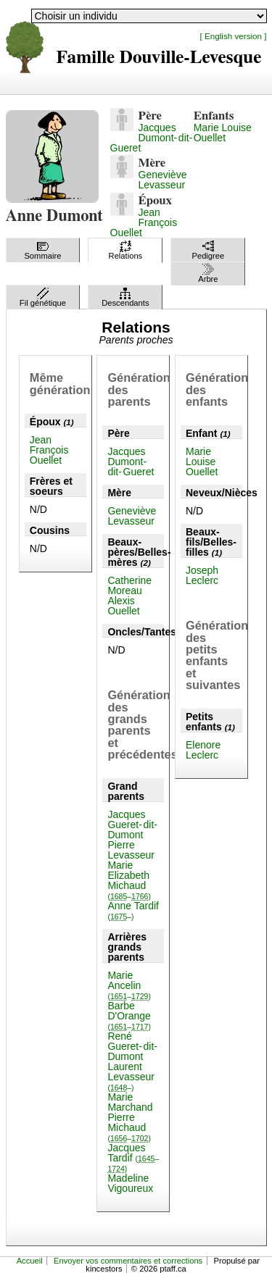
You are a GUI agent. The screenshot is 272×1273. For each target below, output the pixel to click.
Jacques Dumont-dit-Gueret (151, 138)
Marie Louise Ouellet (223, 132)
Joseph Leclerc (202, 575)
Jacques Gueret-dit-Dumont (132, 824)
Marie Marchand (129, 1102)
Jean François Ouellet (144, 222)
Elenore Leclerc (203, 750)
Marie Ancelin (129, 985)
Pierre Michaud (129, 1127)
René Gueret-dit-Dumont (132, 1046)
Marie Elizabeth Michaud (129, 880)
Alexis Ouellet (123, 606)
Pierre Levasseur (130, 850)
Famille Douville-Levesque (159, 58)
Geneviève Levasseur (163, 180)
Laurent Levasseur (130, 1076)
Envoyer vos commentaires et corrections (128, 1260)
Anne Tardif (133, 910)
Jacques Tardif (133, 1157)
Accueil (30, 1260)
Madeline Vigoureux (130, 1183)
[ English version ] (233, 36)
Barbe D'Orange (129, 1015)
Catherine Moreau (129, 585)
